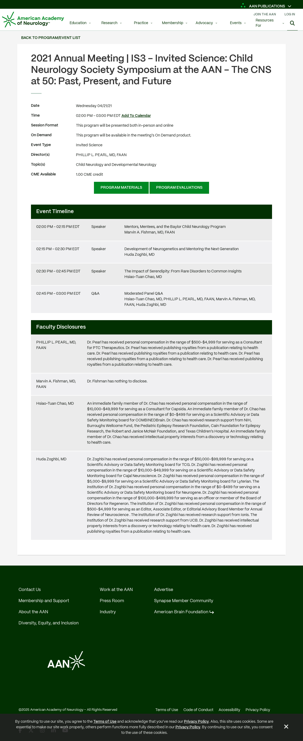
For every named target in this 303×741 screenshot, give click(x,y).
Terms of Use (104, 722)
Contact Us (30, 590)
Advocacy (204, 23)
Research (109, 23)
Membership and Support (44, 601)
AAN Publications (263, 6)
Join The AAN (265, 14)
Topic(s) (38, 164)
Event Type (41, 145)
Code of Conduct (198, 710)
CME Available (43, 174)
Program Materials (121, 187)
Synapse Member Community (183, 601)
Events (236, 23)
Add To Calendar (136, 116)
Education (78, 23)
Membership (172, 23)
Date (35, 106)
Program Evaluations (179, 187)
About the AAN (33, 612)
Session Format (44, 125)
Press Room (112, 601)
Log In (289, 14)
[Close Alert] (286, 727)
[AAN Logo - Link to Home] (33, 19)
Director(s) (40, 155)
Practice (141, 23)
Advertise (163, 590)
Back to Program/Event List (50, 38)
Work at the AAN (116, 590)
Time (35, 115)
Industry (108, 612)
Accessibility (229, 710)
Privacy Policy (196, 722)
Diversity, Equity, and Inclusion (49, 623)
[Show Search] (292, 23)
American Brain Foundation (181, 612)
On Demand (41, 135)
